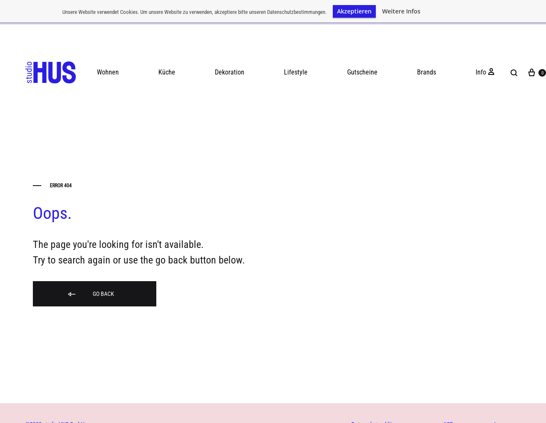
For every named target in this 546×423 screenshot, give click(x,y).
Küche (166, 70)
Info (481, 70)
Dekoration (229, 70)
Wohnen (108, 70)
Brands (426, 70)
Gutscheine (362, 70)
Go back (90, 292)
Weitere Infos (401, 11)
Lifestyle (296, 70)
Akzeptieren (354, 11)
